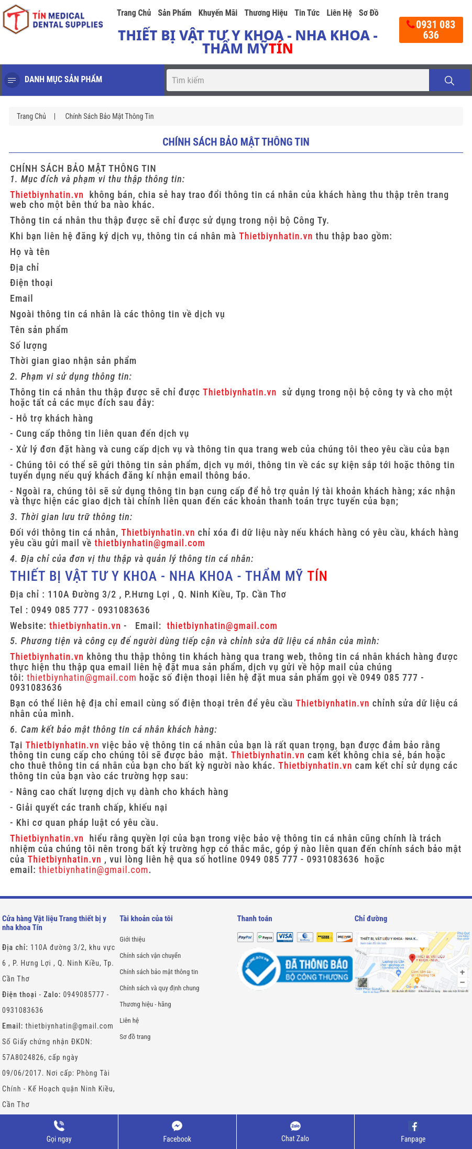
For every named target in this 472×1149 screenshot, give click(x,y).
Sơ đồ (369, 13)
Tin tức (307, 13)
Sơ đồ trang (134, 1037)
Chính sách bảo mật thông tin (109, 116)
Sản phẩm (174, 13)
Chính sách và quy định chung (159, 988)
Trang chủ (134, 13)
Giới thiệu (132, 939)
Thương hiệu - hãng (145, 1004)
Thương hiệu (266, 13)
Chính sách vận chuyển (150, 955)
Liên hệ (339, 13)
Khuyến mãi (218, 13)
